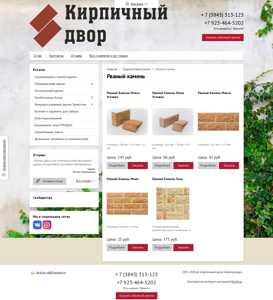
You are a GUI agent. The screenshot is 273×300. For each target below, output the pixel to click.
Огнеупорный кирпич (49, 91)
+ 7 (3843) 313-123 (222, 14)
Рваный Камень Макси (214, 93)
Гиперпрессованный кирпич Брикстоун (60, 104)
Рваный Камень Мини (123, 179)
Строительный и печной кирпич (56, 77)
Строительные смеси (48, 132)
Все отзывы (83, 181)
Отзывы (76, 56)
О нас (38, 56)
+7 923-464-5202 (224, 22)
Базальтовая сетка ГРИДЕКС (54, 125)
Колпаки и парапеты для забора (56, 111)
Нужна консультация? (4, 155)
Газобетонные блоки (48, 98)
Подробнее (116, 165)
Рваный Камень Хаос (167, 179)
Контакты (56, 56)
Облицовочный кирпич (50, 84)
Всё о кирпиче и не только (108, 56)
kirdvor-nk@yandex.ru (51, 272)
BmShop (236, 282)
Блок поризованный (48, 118)
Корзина (137, 4)
